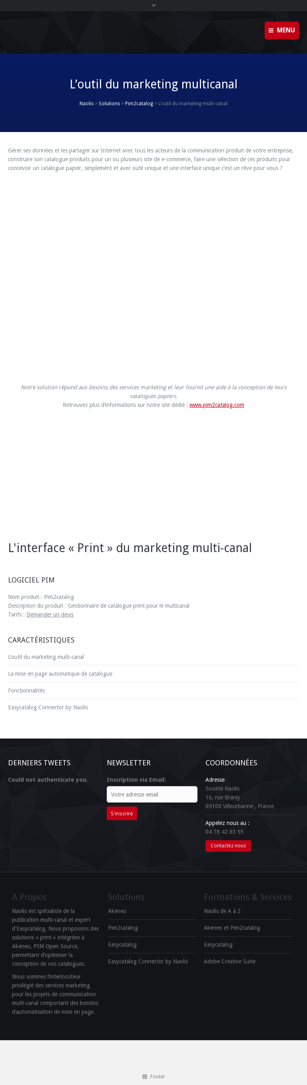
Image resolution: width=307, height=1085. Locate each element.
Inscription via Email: (136, 780)
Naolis (87, 103)
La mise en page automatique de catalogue (60, 674)
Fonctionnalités (26, 690)
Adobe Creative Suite (229, 961)
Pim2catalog (139, 103)
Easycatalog (122, 944)
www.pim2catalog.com (216, 405)
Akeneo (117, 911)
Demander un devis (50, 614)
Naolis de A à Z (222, 911)
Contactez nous (228, 845)
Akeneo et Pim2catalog (232, 928)
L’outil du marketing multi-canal (46, 657)
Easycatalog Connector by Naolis (48, 707)
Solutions (109, 103)
